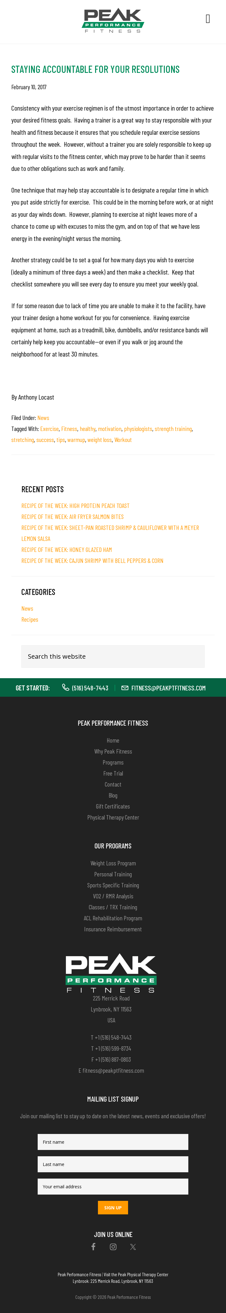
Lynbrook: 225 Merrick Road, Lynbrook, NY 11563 (113, 1281)
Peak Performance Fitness (79, 1274)
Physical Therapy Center (113, 817)
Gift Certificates (113, 806)
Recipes (29, 619)
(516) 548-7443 (90, 688)
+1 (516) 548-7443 (113, 1037)
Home (113, 740)
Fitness (69, 428)
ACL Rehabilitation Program (113, 918)
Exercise (49, 428)
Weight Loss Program (113, 863)
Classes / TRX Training (113, 907)
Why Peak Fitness (113, 751)
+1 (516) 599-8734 (113, 1048)
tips (60, 439)
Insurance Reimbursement (113, 929)
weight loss (100, 439)
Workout (123, 439)
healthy (87, 428)
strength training (173, 428)
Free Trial (113, 773)
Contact (113, 784)
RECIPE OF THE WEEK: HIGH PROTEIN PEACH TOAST (75, 505)
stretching (22, 439)
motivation (109, 428)
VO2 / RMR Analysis (113, 896)
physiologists (138, 428)
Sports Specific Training (113, 885)
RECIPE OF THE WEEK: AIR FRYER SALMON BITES (72, 516)
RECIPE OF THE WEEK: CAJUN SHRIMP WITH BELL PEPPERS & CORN (92, 560)
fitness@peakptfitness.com (169, 688)
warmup (76, 439)
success (45, 439)
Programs (113, 762)
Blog (113, 795)
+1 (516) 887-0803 (113, 1059)
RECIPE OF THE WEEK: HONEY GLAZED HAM (66, 549)
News (43, 417)
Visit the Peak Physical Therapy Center (136, 1274)
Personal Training (113, 874)
